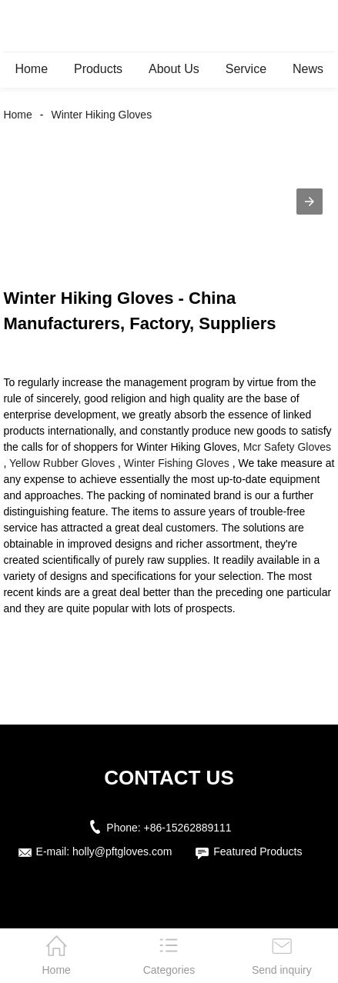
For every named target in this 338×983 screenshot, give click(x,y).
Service (246, 68)
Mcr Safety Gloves (287, 447)
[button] (309, 201)
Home (31, 68)
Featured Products (257, 851)
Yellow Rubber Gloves (62, 463)
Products (98, 68)
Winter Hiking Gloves (101, 114)
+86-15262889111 (188, 827)
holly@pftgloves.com (122, 851)
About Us (174, 68)
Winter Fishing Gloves (176, 463)
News (308, 68)
